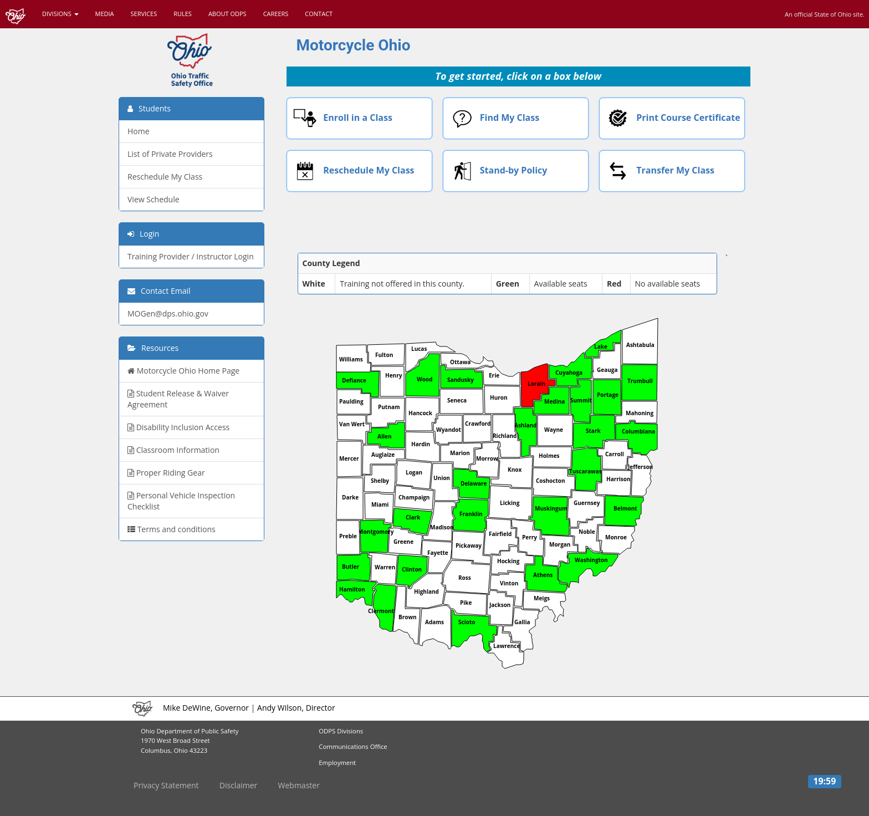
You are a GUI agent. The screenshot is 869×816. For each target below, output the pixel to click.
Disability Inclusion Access (178, 427)
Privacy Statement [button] (166, 785)
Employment (337, 762)
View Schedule (153, 199)
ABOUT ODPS (227, 13)
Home (138, 131)
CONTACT (319, 13)
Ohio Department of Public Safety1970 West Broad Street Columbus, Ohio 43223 (189, 741)
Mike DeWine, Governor (206, 707)
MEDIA (104, 13)
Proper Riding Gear (166, 472)
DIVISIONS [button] (60, 13)
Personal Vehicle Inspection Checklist (181, 501)
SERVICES (144, 13)
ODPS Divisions (341, 731)
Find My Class (491, 118)
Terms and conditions (171, 529)
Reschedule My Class (351, 171)
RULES (182, 13)
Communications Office (353, 746)
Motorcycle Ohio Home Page (183, 370)
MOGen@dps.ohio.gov (167, 313)
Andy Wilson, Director (296, 707)
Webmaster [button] (299, 785)
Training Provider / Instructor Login (190, 256)
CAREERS (276, 13)
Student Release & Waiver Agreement (178, 399)
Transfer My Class (657, 171)
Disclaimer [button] (238, 785)
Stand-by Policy (495, 171)
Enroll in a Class (340, 118)
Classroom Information (173, 450)
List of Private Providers (170, 154)
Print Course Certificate (670, 118)
